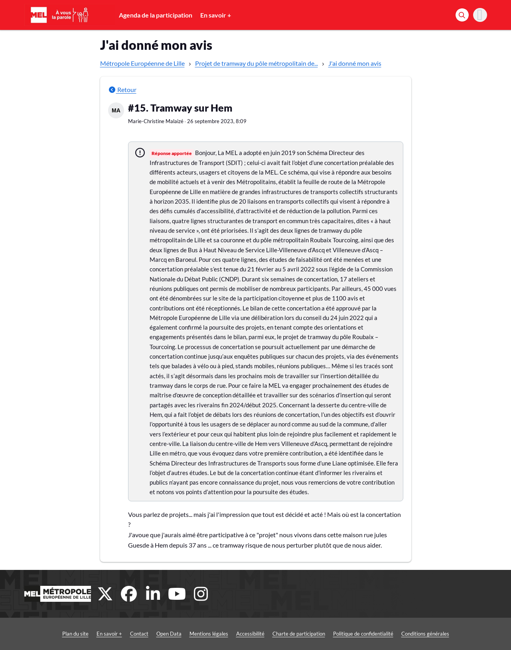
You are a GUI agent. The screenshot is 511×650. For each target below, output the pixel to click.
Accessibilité (250, 633)
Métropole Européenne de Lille (142, 63)
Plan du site (75, 633)
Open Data (169, 633)
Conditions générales (425, 633)
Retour (122, 89)
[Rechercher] (462, 15)
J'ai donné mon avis (354, 63)
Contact (139, 633)
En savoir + (215, 15)
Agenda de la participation (155, 15)
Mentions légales (208, 633)
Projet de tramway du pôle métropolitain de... (256, 63)
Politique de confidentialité (363, 633)
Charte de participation (298, 633)
